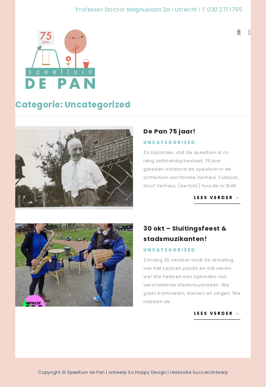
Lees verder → (217, 197)
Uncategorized (169, 142)
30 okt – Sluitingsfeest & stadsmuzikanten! (185, 233)
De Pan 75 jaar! (169, 131)
